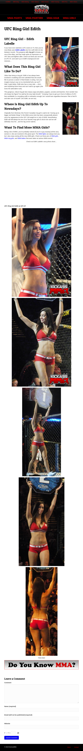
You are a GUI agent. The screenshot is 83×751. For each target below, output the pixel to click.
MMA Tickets (45, 2)
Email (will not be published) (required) (18, 715)
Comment (7, 683)
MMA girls (54, 136)
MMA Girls (69, 18)
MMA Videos (73, 2)
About (69, 747)
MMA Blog (16, 2)
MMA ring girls (9, 138)
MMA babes (22, 138)
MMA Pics (64, 2)
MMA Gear (53, 18)
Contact (76, 747)
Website (7, 723)
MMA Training (55, 2)
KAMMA (8, 2)
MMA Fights (14, 18)
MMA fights (42, 134)
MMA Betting (25, 2)
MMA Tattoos (35, 2)
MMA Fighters (34, 18)
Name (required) (10, 706)
